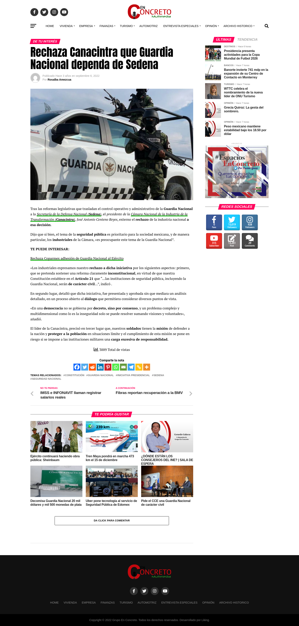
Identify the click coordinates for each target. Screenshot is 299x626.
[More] (146, 367)
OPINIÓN (211, 26)
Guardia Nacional (101, 375)
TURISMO (126, 26)
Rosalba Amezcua (59, 79)
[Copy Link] (138, 367)
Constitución (74, 375)
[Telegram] (131, 367)
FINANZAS (106, 26)
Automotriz (148, 26)
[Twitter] (84, 367)
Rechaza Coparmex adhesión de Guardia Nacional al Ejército (76, 258)
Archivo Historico (238, 26)
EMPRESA (86, 26)
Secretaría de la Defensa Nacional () (69, 214)
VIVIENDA (66, 26)
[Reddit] (92, 367)
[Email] (123, 367)
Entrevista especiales (181, 26)
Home (50, 26)
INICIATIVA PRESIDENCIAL (133, 375)
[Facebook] (76, 367)
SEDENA (158, 375)
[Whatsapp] (115, 367)
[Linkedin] (100, 367)
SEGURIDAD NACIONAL (46, 379)
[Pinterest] (107, 367)
